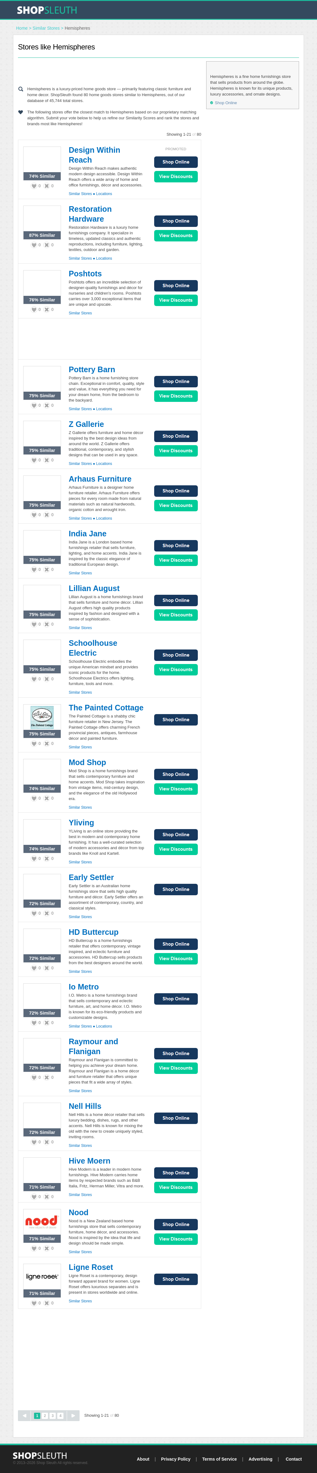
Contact (294, 1459)
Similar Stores (46, 28)
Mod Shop (87, 762)
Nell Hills (85, 1106)
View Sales (176, 176)
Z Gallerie (86, 424)
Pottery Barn (92, 369)
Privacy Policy (175, 1459)
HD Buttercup (94, 932)
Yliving (81, 822)
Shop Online (176, 162)
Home (22, 28)
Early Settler (91, 877)
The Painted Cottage (106, 707)
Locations (104, 194)
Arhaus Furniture (100, 479)
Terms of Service (219, 1459)
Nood (79, 1212)
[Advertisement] (109, 70)
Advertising (260, 1459)
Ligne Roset (91, 1267)
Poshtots (85, 273)
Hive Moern (90, 1160)
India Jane (87, 533)
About (143, 1459)
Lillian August (94, 588)
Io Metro (84, 986)
